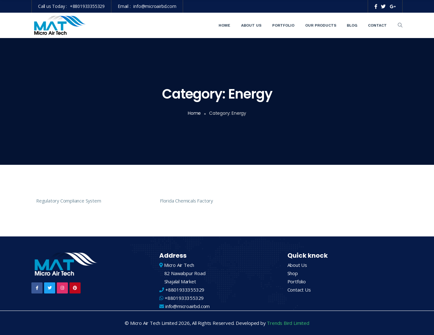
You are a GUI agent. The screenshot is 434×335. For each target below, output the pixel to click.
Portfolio (283, 25)
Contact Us (299, 290)
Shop (292, 273)
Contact (377, 25)
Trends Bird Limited (288, 323)
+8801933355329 (87, 6)
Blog (352, 25)
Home (224, 25)
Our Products (320, 25)
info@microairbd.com (154, 6)
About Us (251, 25)
